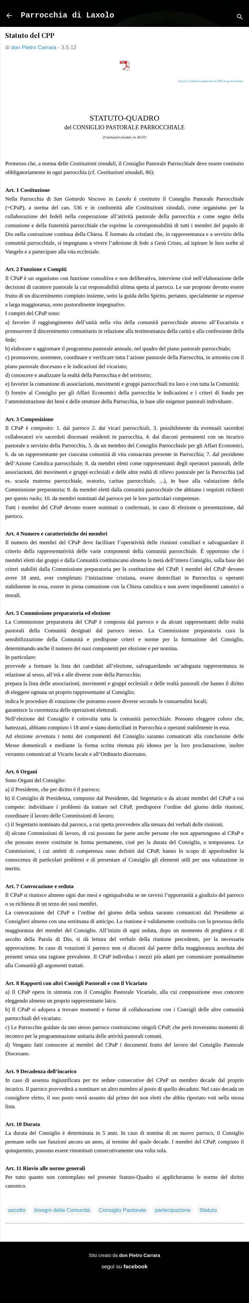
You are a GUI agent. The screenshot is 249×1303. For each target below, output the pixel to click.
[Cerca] (240, 18)
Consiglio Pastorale (122, 1210)
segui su (124, 1266)
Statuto (208, 1210)
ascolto (17, 1210)
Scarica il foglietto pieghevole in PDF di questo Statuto (210, 81)
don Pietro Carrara (139, 1255)
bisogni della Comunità (62, 1210)
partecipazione (173, 1210)
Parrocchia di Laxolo (67, 15)
